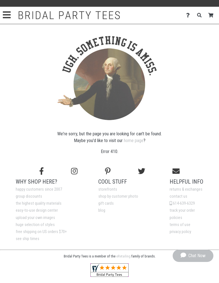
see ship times (27, 238)
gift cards (106, 203)
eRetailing (123, 256)
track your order (182, 210)
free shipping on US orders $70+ (41, 231)
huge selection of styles (35, 224)
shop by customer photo (118, 196)
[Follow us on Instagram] (74, 171)
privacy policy (180, 231)
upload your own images (35, 217)
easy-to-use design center (37, 210)
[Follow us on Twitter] (141, 171)
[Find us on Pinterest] (108, 171)
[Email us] (176, 171)
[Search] (201, 15)
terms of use (180, 224)
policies (176, 217)
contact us (178, 196)
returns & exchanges (186, 189)
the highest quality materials (38, 203)
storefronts (107, 189)
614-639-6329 (182, 203)
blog (101, 210)
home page (133, 140)
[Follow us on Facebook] (41, 171)
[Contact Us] (189, 15)
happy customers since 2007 (39, 189)
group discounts (29, 196)
